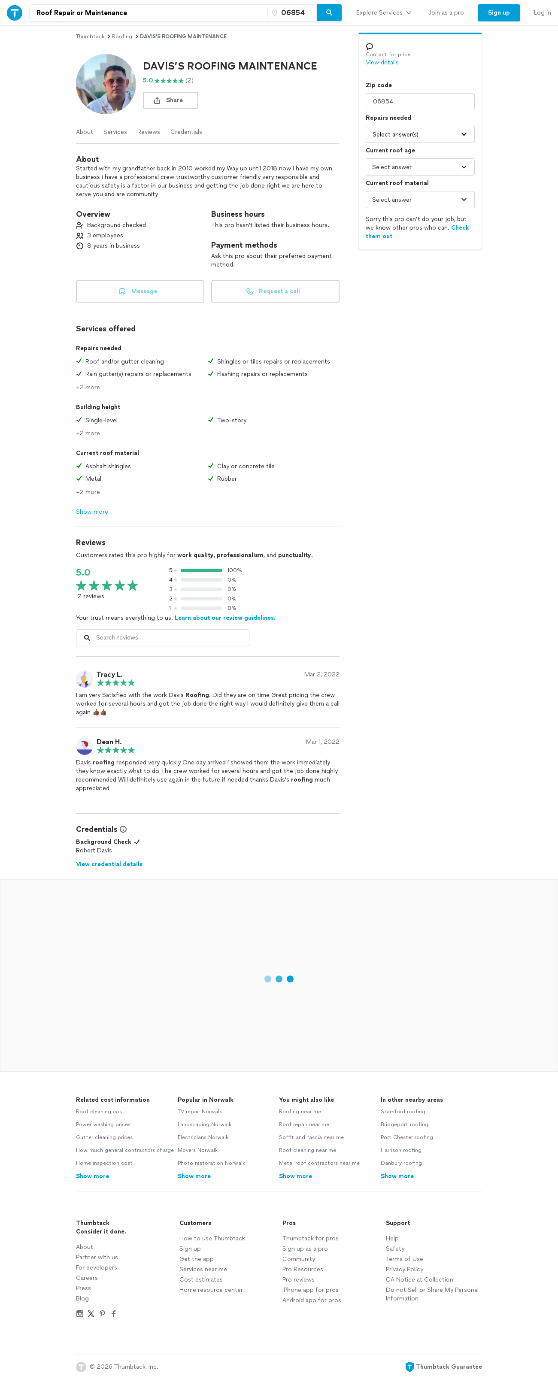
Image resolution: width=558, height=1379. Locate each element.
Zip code (379, 85)
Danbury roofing (401, 1163)
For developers (96, 1267)
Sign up (190, 1248)
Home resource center (211, 1290)
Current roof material (397, 183)
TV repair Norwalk (200, 1112)
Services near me (203, 1269)
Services (115, 132)
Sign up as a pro (305, 1248)
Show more (92, 511)
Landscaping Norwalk (204, 1124)
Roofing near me (300, 1112)
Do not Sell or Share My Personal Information (432, 1294)
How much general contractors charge (125, 1150)
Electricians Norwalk (203, 1137)
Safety (395, 1248)
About (84, 132)
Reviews (148, 132)
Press (83, 1288)
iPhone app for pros (310, 1290)
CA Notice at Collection (419, 1279)
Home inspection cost (104, 1163)
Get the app (196, 1259)
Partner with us (97, 1257)
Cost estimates (201, 1279)
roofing (122, 36)
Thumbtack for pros (310, 1238)
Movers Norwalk (198, 1150)
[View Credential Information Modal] (122, 829)
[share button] (170, 100)
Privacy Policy (404, 1269)
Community (298, 1259)
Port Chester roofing (407, 1137)
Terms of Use (404, 1259)
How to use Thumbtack (212, 1238)
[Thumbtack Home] (14, 12)
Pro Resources (302, 1269)
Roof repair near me (304, 1124)
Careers (87, 1278)
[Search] (329, 12)
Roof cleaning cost (100, 1112)
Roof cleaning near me (307, 1150)
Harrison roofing (401, 1150)
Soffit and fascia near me (311, 1137)
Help (392, 1238)
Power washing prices (103, 1124)
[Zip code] (291, 13)
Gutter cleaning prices (104, 1137)
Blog (82, 1298)
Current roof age (390, 150)
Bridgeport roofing (404, 1124)
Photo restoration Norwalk (211, 1163)
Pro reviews (298, 1279)
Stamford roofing (403, 1112)
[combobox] (148, 13)
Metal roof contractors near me (319, 1163)
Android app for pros (311, 1300)
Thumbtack (90, 36)
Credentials (186, 132)
